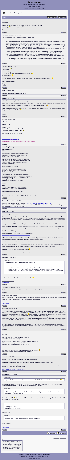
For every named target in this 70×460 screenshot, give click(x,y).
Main (11, 12)
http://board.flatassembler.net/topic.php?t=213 (38, 203)
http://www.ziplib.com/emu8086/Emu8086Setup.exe (16, 235)
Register (38, 6)
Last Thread (56, 438)
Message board (46, 454)
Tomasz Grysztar (33, 456)
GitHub (42, 456)
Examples (40, 454)
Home (30, 6)
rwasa (38, 458)
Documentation (33, 454)
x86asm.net (5, 282)
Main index (21, 454)
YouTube (46, 456)
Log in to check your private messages (32, 8)
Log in (43, 8)
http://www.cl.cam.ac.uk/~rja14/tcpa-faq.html (14, 369)
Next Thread (63, 438)
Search (33, 6)
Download (27, 454)
